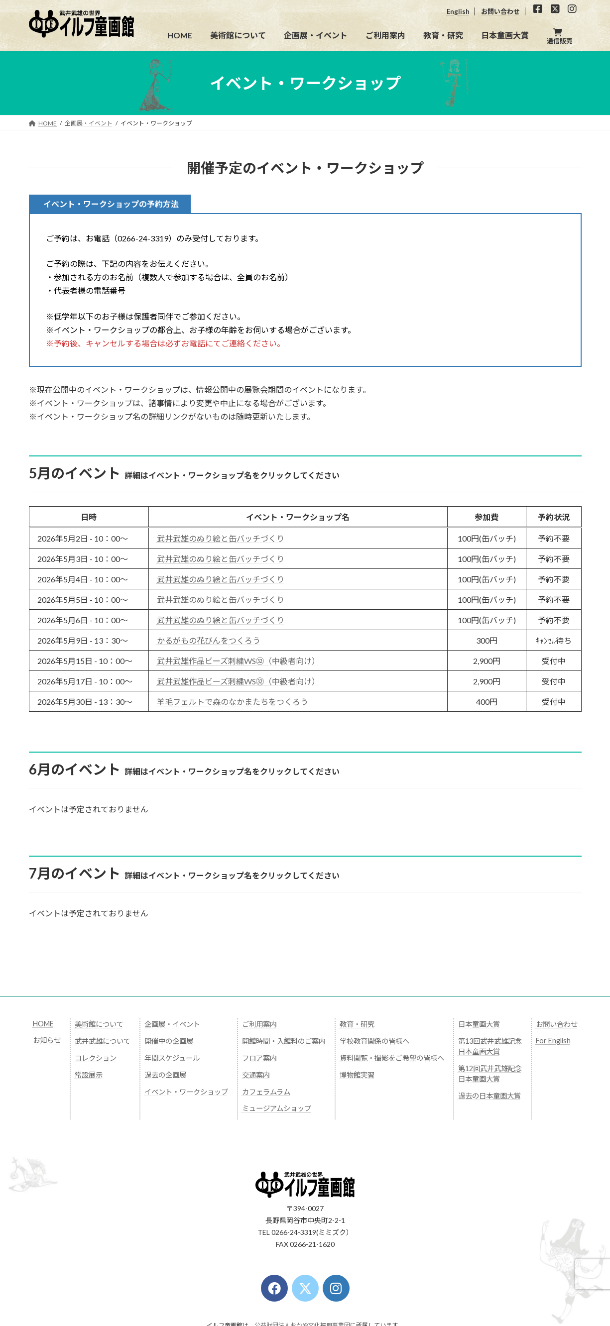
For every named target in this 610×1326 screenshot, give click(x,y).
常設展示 (89, 1075)
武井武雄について (102, 1041)
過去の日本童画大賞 (489, 1096)
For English (553, 1040)
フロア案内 (259, 1058)
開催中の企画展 (168, 1041)
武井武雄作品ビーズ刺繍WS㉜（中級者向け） (238, 660)
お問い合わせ (500, 11)
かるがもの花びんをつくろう (208, 640)
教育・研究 (357, 1024)
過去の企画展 (165, 1075)
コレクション (96, 1058)
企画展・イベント (172, 1024)
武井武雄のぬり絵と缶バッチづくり (220, 538)
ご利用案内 (259, 1024)
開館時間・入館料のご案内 (284, 1041)
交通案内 (256, 1075)
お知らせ (47, 1040)
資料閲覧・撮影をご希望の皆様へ (392, 1058)
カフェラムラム (266, 1092)
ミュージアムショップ (276, 1108)
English (458, 11)
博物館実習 (357, 1075)
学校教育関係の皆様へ (374, 1041)
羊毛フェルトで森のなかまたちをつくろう (232, 701)
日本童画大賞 (479, 1024)
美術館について (99, 1024)
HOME (43, 1023)
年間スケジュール (172, 1058)
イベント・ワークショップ (186, 1092)
